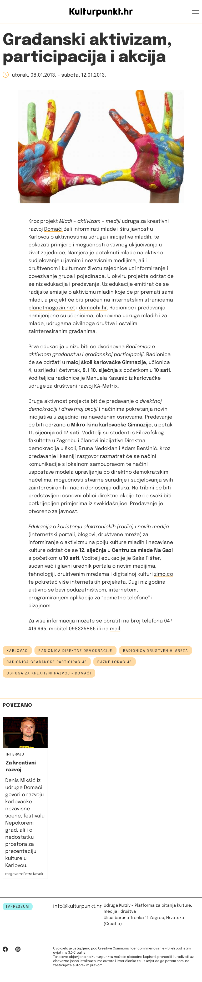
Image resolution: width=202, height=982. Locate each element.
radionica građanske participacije (47, 662)
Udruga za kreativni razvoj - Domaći (49, 673)
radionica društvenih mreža (155, 651)
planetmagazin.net (51, 307)
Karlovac (17, 651)
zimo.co (163, 574)
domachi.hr (93, 307)
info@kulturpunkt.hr (77, 906)
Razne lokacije (114, 662)
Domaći (53, 229)
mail (115, 628)
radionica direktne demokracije (75, 651)
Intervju (15, 754)
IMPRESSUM (17, 907)
